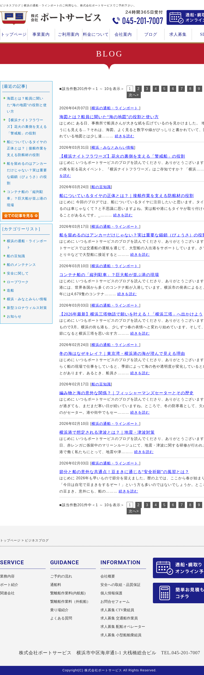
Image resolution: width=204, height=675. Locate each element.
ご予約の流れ (61, 576)
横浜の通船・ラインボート (115, 108)
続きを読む (124, 136)
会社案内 (123, 36)
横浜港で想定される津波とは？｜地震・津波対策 (107, 432)
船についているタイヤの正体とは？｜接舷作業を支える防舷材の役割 (126, 195)
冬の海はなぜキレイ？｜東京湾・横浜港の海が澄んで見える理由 (122, 353)
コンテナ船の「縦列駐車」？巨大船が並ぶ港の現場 (109, 274)
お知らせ (14, 316)
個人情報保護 (111, 593)
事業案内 (41, 36)
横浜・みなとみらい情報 (113, 147)
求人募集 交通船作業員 (119, 618)
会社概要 (107, 576)
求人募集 (178, 36)
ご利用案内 (68, 36)
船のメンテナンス (21, 265)
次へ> (134, 95)
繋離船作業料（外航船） (70, 601)
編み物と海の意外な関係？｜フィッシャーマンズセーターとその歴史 (126, 393)
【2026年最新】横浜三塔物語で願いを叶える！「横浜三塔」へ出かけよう (131, 314)
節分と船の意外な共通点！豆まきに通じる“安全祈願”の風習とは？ (124, 472)
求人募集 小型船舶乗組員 (120, 635)
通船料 (55, 585)
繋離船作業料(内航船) (68, 593)
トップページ (14, 34)
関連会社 (7, 593)
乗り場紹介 (59, 610)
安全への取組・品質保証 (120, 585)
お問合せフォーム (115, 601)
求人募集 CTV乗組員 (117, 610)
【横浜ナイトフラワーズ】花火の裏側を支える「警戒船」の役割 (122, 156)
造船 (10, 290)
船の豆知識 (101, 187)
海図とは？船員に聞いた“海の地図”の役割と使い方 (109, 117)
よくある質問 (61, 618)
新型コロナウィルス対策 (27, 308)
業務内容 (7, 576)
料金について (96, 36)
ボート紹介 (9, 585)
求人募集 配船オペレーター (122, 627)
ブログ (150, 34)
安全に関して (18, 273)
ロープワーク (18, 282)
